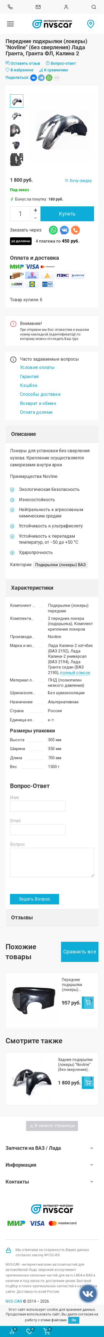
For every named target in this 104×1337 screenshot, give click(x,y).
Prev (13, 998)
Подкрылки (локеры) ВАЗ (60, 564)
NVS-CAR (14, 1297)
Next (91, 998)
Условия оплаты (37, 367)
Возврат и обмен (38, 403)
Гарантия (29, 376)
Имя (14, 797)
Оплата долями (36, 412)
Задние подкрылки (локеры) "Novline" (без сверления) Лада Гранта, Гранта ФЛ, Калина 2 (75, 1061)
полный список (75, 673)
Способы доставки (40, 394)
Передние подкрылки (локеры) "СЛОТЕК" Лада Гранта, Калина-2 (77, 984)
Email (15, 820)
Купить (67, 214)
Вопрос (17, 844)
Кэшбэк (28, 385)
